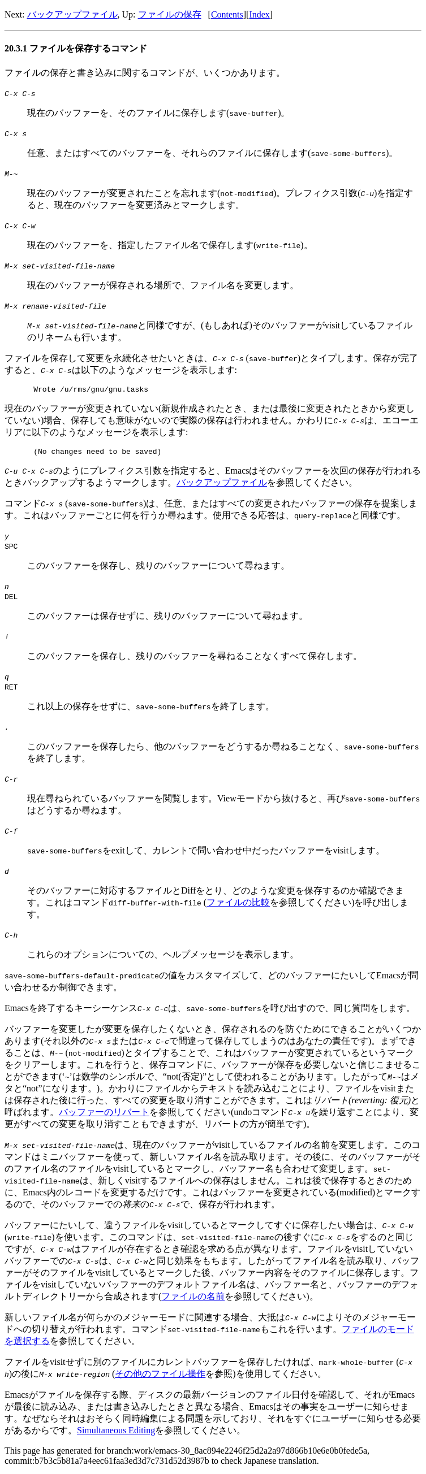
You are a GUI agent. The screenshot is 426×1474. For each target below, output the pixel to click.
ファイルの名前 (193, 1299)
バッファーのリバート (104, 1115)
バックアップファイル (72, 14)
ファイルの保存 (169, 14)
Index (259, 14)
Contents (227, 14)
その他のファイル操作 (160, 1377)
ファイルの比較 (238, 906)
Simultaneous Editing (116, 1433)
